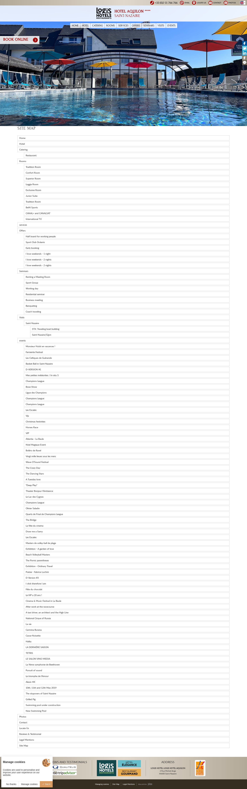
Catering (97, 25)
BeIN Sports (32, 207)
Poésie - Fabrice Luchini (37, 571)
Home (75, 25)
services (123, 25)
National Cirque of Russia (38, 618)
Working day (32, 288)
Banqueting (31, 305)
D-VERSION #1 (33, 369)
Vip (27, 415)
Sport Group (32, 282)
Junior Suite (31, 195)
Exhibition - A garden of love (40, 548)
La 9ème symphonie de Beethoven (43, 664)
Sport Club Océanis (35, 242)
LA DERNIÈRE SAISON (37, 647)
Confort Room (33, 172)
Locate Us (24, 728)
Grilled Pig (30, 699)
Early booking (32, 247)
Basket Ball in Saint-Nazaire (39, 363)
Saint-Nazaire (32, 323)
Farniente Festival (34, 352)
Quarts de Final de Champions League (44, 514)
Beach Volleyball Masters (38, 554)
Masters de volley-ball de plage (41, 543)
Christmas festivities (35, 421)
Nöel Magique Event (36, 444)
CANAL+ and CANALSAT (38, 213)
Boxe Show (31, 386)
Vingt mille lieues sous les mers (41, 456)
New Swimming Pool (36, 710)
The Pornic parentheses (37, 560)
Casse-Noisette (33, 635)
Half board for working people (41, 236)
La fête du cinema (34, 525)
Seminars (148, 25)
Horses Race (32, 427)
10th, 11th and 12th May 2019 (41, 687)
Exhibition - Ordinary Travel (39, 566)
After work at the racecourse (40, 606)
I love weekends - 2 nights (38, 259)
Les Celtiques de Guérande (39, 357)
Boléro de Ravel (33, 450)
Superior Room (33, 178)
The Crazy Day (33, 467)
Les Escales (31, 409)
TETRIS (29, 652)
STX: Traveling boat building (45, 328)
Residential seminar (35, 294)
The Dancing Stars (35, 473)
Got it (46, 784)
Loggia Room (32, 184)
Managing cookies (102, 784)
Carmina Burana (34, 629)
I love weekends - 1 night (38, 253)
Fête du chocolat (34, 589)
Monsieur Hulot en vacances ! (40, 346)
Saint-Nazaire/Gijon (41, 334)
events (172, 25)
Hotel (85, 25)
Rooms (110, 25)
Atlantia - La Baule (35, 438)
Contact (23, 722)
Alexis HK (30, 681)
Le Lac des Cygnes (35, 496)
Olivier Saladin (33, 508)
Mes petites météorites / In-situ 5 (42, 375)
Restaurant (31, 155)
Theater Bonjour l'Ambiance (39, 490)
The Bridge (31, 519)
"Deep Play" (31, 485)
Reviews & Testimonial (30, 733)
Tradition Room (33, 166)
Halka (28, 641)
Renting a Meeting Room (38, 276)
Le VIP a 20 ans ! (34, 595)
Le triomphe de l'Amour (37, 676)
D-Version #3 (32, 577)
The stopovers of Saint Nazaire (41, 693)
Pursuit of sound (34, 670)
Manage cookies (29, 784)
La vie (28, 624)
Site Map (23, 745)
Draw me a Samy (34, 531)
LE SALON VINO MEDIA (38, 658)
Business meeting (34, 300)
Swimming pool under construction (43, 705)
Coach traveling (33, 311)
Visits (161, 25)
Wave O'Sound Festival (37, 462)
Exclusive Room (33, 190)
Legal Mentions (26, 739)
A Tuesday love (33, 479)
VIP (27, 433)
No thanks (10, 784)
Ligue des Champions (36, 392)
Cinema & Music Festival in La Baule (43, 600)
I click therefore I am (36, 583)
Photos (22, 716)
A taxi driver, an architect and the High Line (47, 612)
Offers (136, 25)
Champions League (35, 381)
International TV (34, 219)
